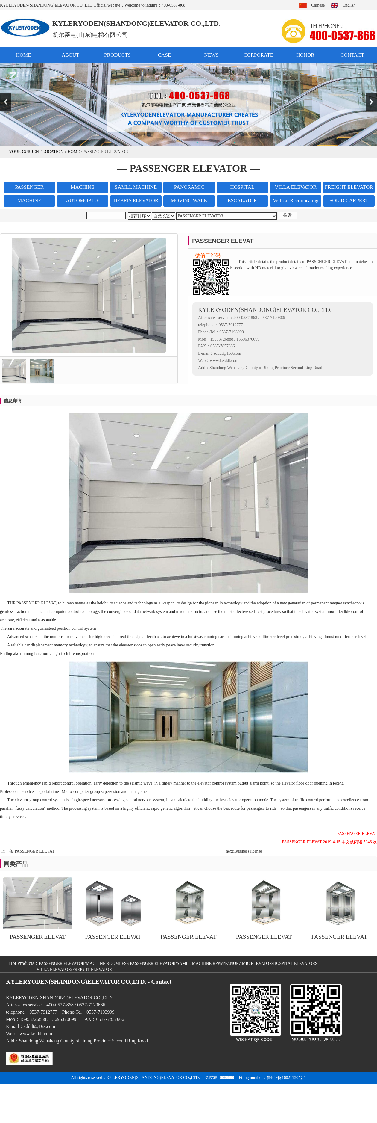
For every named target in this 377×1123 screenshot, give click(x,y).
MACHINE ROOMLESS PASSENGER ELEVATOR (131, 963)
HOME (23, 55)
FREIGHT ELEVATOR (92, 969)
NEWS (211, 55)
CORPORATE (258, 55)
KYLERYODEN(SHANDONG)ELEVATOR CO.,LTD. (153, 1077)
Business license (248, 851)
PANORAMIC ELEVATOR (248, 963)
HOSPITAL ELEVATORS (295, 963)
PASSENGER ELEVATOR (62, 963)
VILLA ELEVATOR (54, 969)
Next (371, 102)
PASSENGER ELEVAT (34, 851)
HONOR (305, 55)
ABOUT (70, 55)
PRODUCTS (117, 55)
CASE (164, 55)
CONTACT (352, 55)
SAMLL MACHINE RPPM (200, 963)
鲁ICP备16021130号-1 (286, 1077)
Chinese (318, 5)
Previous (5, 102)
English (349, 5)
